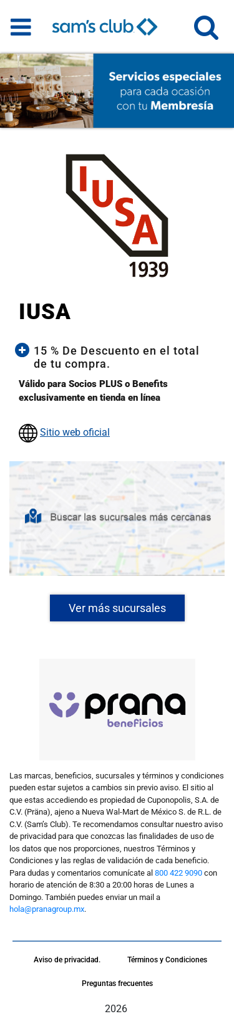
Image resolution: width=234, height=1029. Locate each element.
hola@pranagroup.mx (46, 909)
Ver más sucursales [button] (117, 608)
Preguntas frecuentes (117, 983)
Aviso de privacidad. (67, 959)
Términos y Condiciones (167, 959)
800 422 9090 (178, 873)
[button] (206, 33)
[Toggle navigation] (21, 26)
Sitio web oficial (75, 432)
